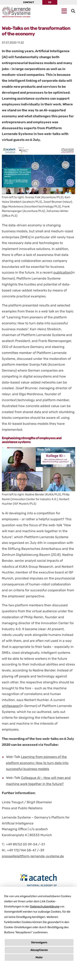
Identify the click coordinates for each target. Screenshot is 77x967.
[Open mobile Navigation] (64, 11)
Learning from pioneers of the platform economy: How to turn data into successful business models (37, 763)
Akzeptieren (39, 950)
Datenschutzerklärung (44, 906)
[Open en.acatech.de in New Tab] (38, 882)
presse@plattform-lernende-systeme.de (33, 856)
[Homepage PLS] (10, 12)
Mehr (39, 957)
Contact (28, 2)
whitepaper (11, 706)
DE (49, 2)
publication (62, 272)
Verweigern (39, 942)
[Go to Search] (73, 11)
